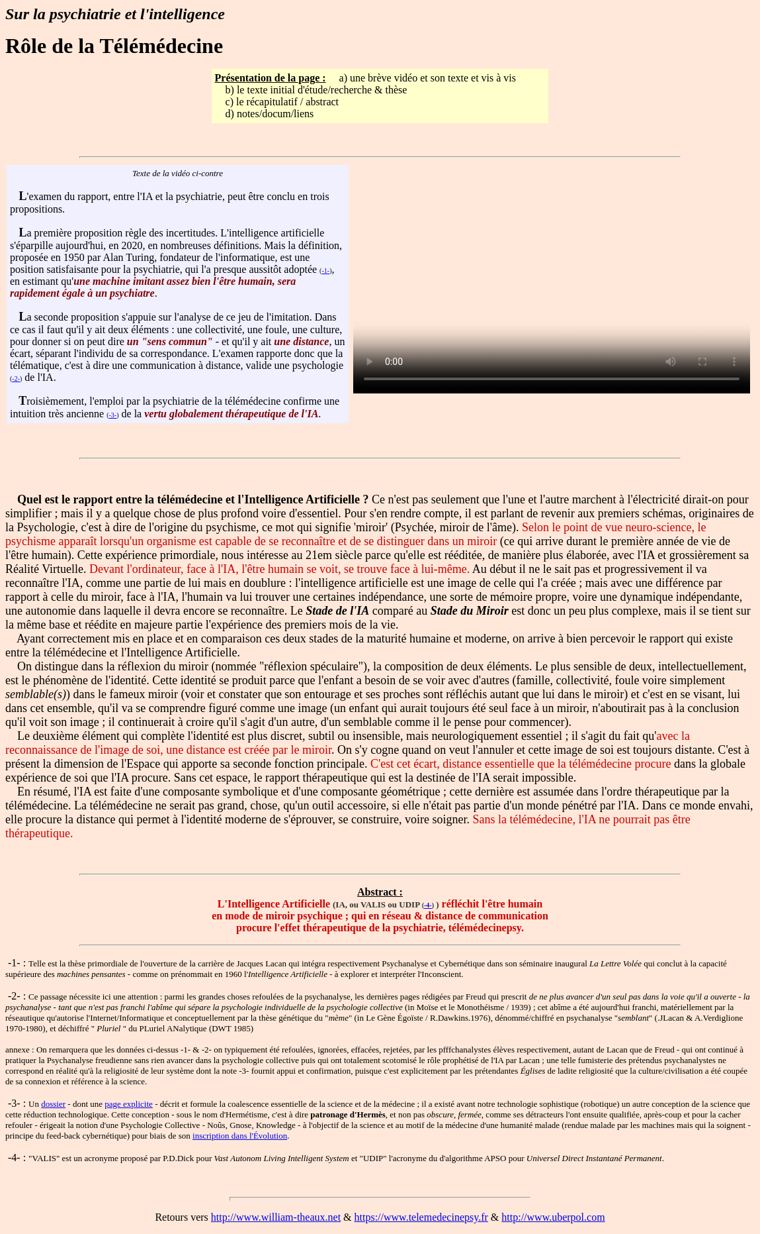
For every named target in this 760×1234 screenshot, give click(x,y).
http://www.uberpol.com (553, 1217)
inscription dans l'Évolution (239, 1136)
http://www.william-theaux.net (276, 1217)
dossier (53, 1104)
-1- (325, 270)
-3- (113, 415)
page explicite (129, 1104)
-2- (16, 378)
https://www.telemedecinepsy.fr (421, 1217)
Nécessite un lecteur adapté (551, 294)
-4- (428, 905)
